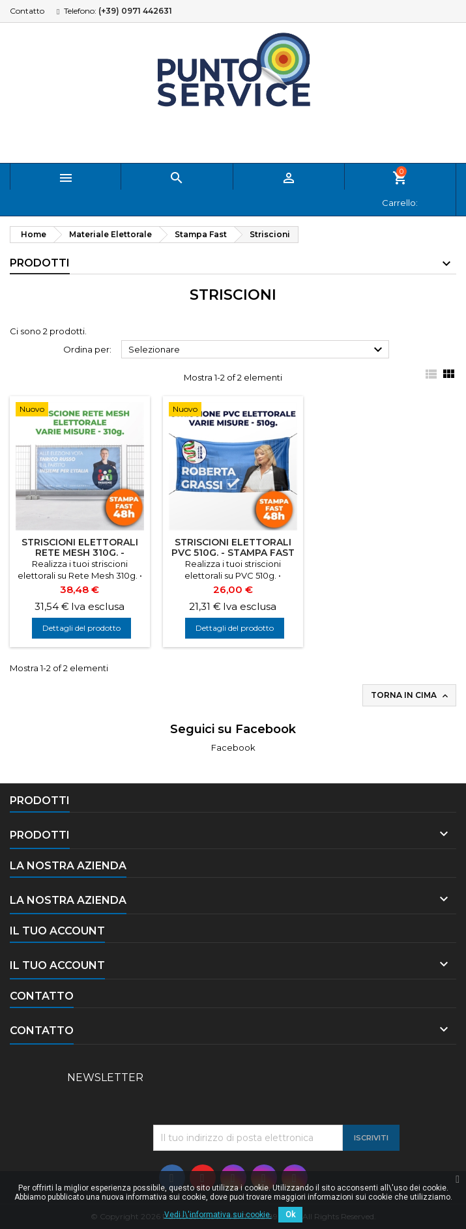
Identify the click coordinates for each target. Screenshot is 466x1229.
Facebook (233, 747)
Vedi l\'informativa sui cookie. (218, 1214)
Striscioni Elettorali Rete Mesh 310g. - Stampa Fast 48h (80, 552)
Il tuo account (57, 931)
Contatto (27, 11)
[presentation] (252, 1092)
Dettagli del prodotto (81, 628)
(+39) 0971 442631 (135, 11)
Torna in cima (410, 695)
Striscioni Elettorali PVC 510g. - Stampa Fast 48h (233, 552)
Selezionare (257, 350)
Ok (290, 1214)
